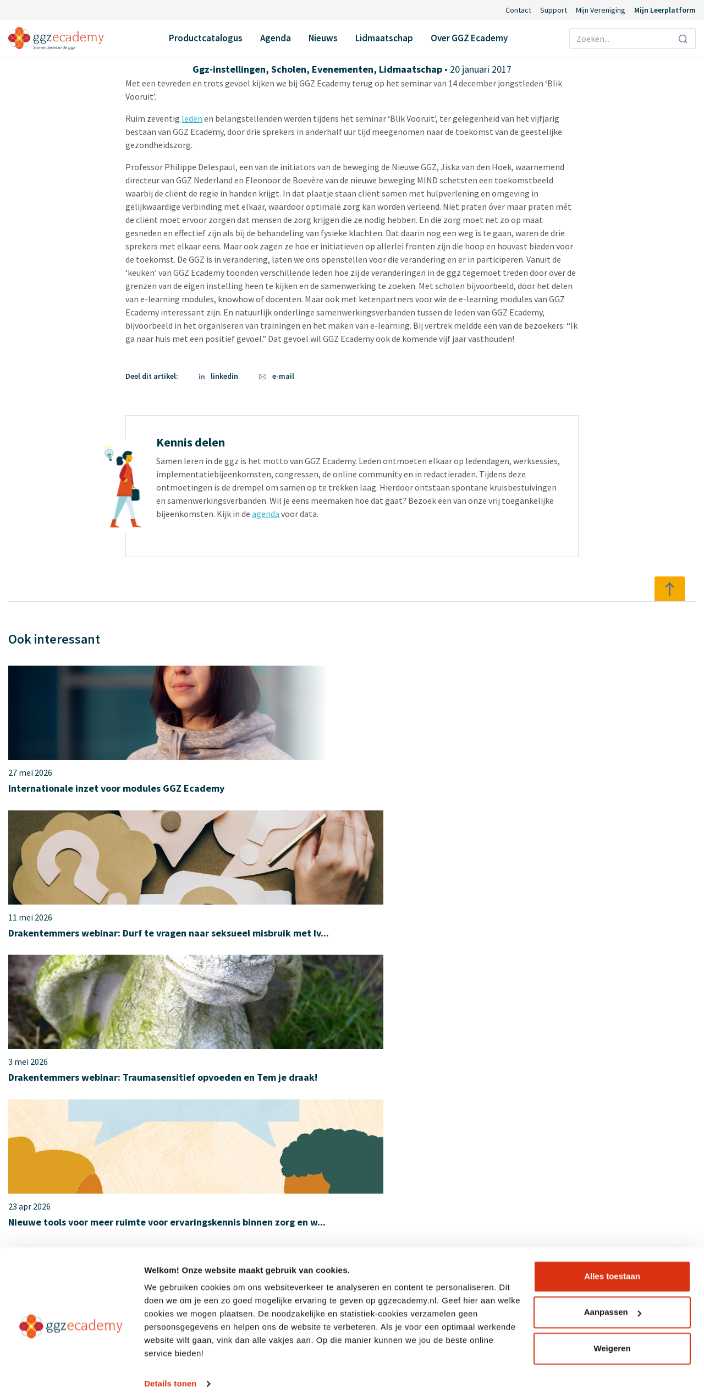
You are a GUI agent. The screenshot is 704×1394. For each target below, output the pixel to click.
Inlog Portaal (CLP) (283, 1209)
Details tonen (170, 1372)
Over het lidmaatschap (352, 1009)
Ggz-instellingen (229, 69)
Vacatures (435, 1189)
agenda (265, 513)
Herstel (88, 1149)
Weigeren (611, 1337)
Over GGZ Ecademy (469, 38)
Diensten (434, 1209)
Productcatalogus (206, 38)
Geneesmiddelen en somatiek (129, 1129)
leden (192, 118)
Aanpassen (612, 1300)
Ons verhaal (439, 1129)
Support (553, 10)
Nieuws (323, 38)
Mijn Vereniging (600, 10)
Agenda (275, 38)
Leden (428, 1149)
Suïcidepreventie (105, 1189)
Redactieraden (444, 1228)
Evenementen (342, 69)
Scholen (288, 69)
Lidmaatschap (384, 38)
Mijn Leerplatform (665, 10)
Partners (433, 1169)
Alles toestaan (612, 1265)
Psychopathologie (108, 1169)
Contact (518, 10)
